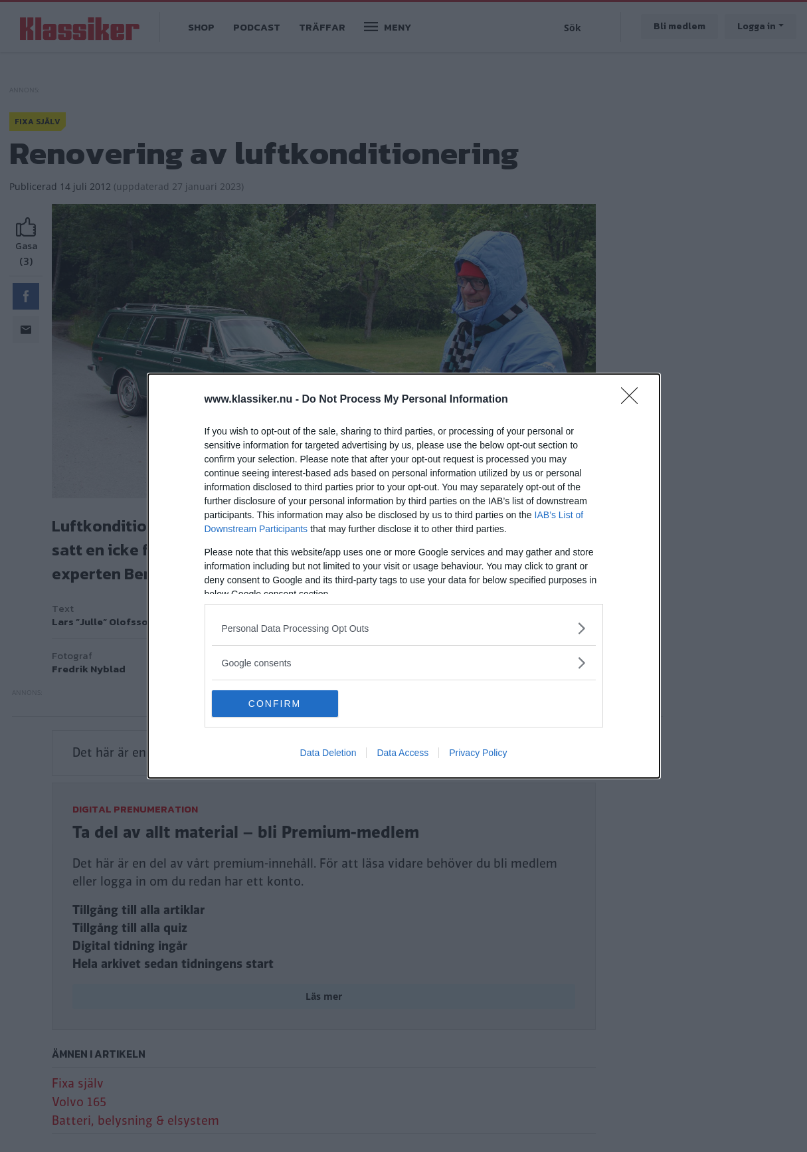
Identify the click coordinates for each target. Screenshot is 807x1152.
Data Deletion (328, 752)
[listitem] (404, 628)
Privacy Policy (478, 752)
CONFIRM (274, 703)
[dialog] (404, 576)
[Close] (633, 400)
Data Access (402, 752)
